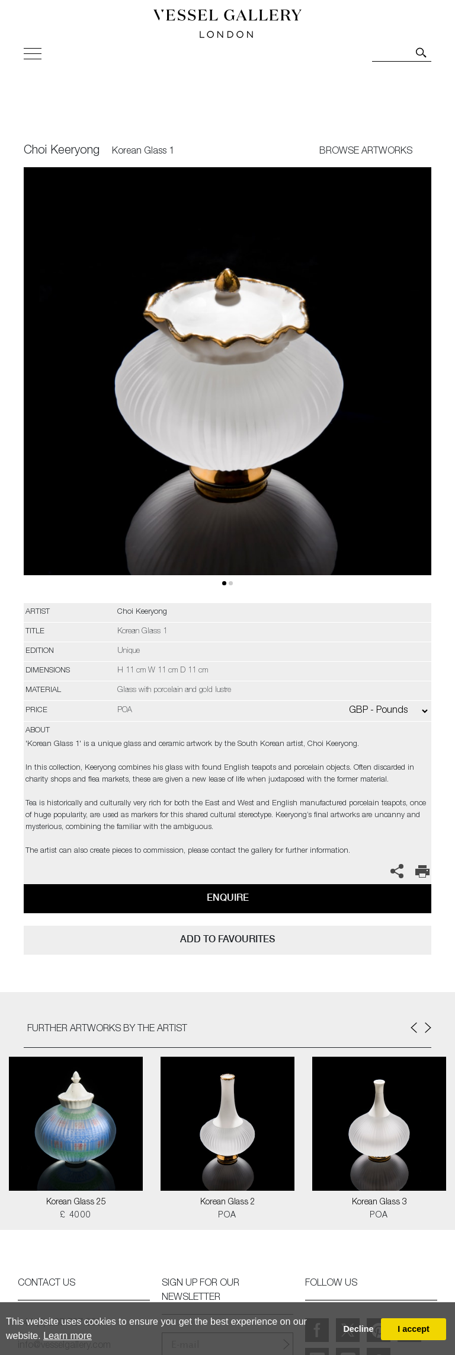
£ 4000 (75, 1215)
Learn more (67, 1336)
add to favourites (227, 939)
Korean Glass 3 (379, 1202)
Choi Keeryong (62, 151)
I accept (414, 1329)
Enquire (228, 897)
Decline (358, 1329)
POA (227, 1215)
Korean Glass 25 (76, 1202)
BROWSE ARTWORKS (365, 152)
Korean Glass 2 (227, 1202)
